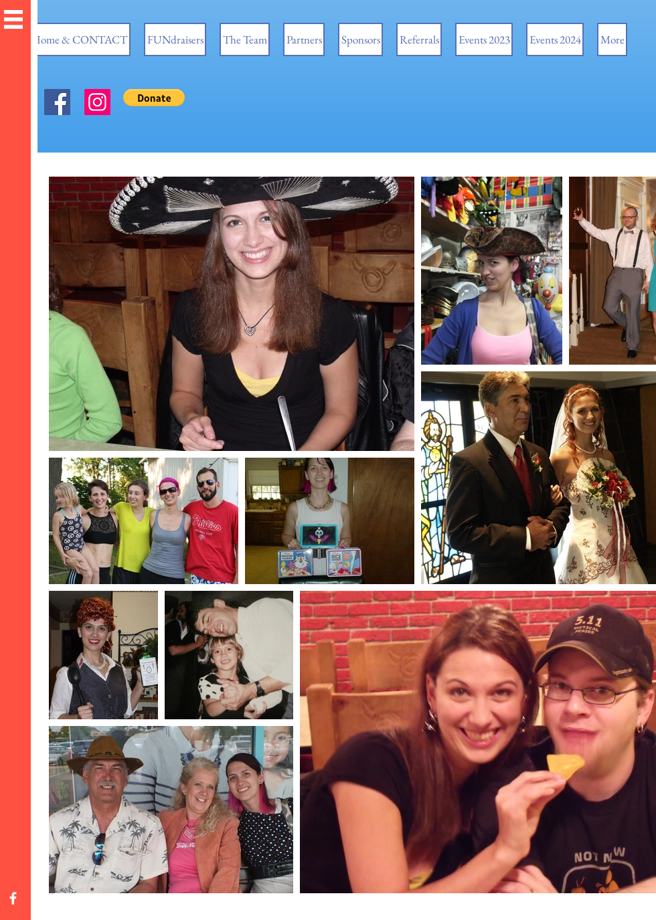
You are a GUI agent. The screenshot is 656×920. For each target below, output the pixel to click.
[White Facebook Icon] (13, 898)
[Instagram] (97, 102)
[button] (13, 19)
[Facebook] (57, 102)
